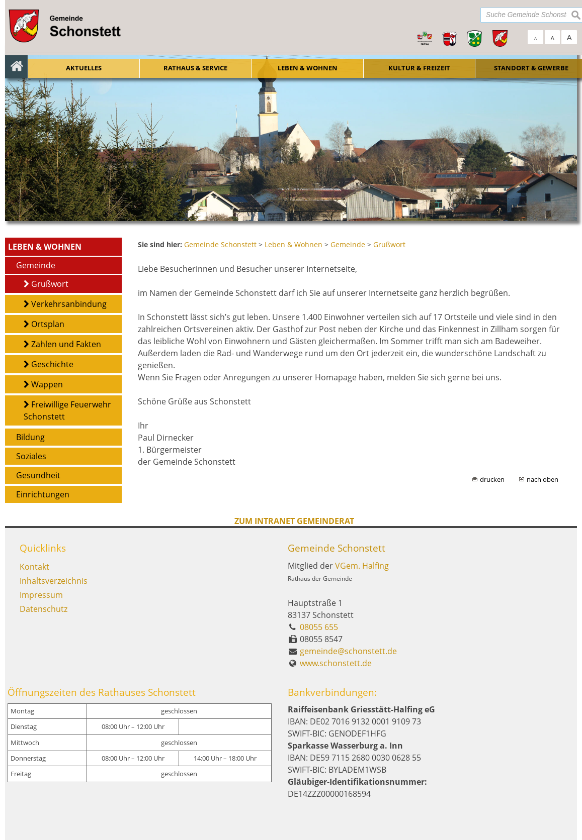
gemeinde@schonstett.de (348, 651)
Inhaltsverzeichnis (54, 580)
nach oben (542, 479)
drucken (492, 479)
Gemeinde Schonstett (336, 548)
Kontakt (34, 566)
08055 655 (319, 627)
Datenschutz (43, 608)
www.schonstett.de (336, 663)
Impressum (41, 594)
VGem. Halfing (362, 565)
